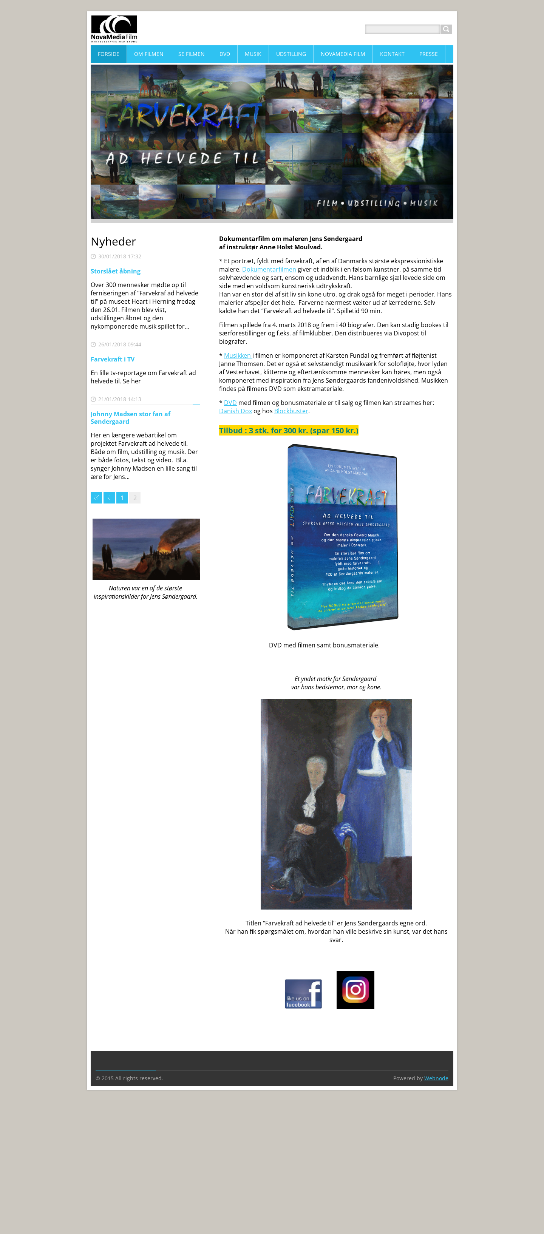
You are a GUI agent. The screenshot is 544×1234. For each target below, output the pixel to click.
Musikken (238, 355)
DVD (230, 402)
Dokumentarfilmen (269, 269)
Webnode (436, 1078)
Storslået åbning (116, 271)
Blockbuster (291, 411)
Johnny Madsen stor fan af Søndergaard (130, 417)
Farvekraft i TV (112, 359)
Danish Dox (235, 411)
